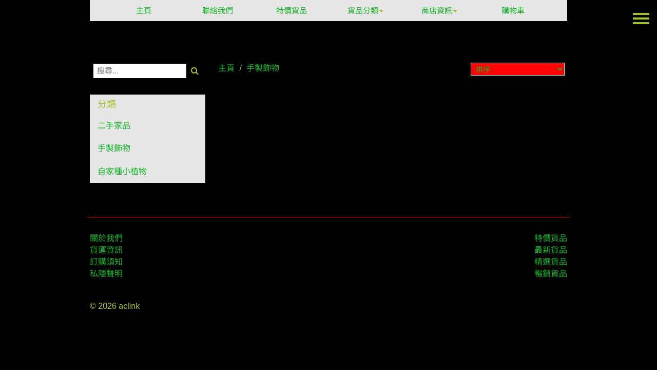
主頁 (143, 10)
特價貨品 (291, 10)
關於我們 (106, 238)
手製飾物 (114, 148)
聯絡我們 (217, 10)
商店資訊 (439, 10)
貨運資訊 (106, 250)
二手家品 (114, 125)
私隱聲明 (106, 273)
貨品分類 (365, 10)
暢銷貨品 (550, 273)
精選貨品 (550, 261)
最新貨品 (550, 250)
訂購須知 (106, 261)
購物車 (513, 10)
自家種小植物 (122, 171)
